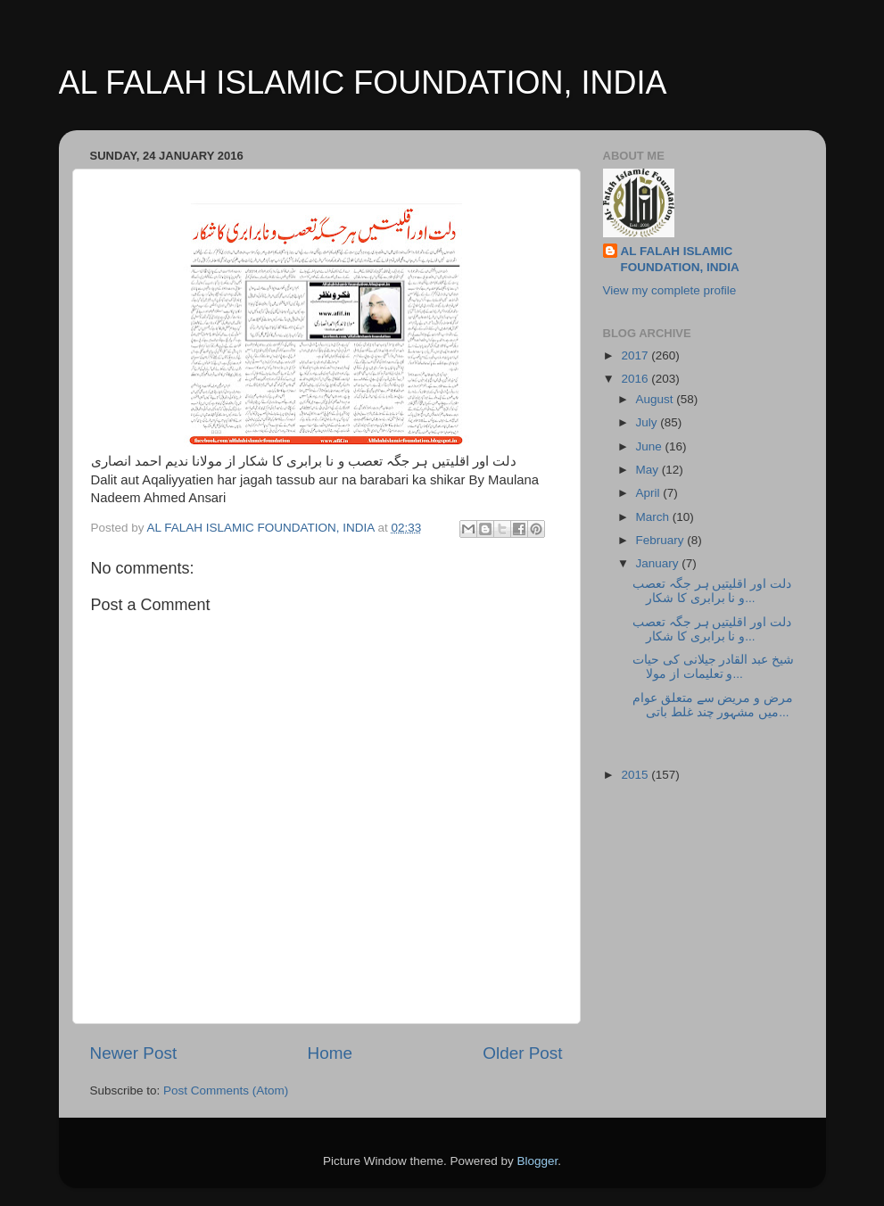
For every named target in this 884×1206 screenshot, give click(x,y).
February (662, 540)
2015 (636, 774)
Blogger (537, 1161)
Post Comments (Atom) (225, 1090)
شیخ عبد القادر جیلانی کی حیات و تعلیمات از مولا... (713, 667)
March (654, 517)
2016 (636, 378)
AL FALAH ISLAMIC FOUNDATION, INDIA (363, 82)
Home (330, 1053)
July (648, 422)
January (659, 563)
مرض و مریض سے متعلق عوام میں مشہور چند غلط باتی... (712, 705)
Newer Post (134, 1053)
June (650, 446)
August (656, 399)
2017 (636, 355)
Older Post (522, 1053)
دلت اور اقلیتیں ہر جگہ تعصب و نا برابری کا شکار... (711, 591)
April (650, 493)
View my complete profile (670, 290)
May (649, 469)
